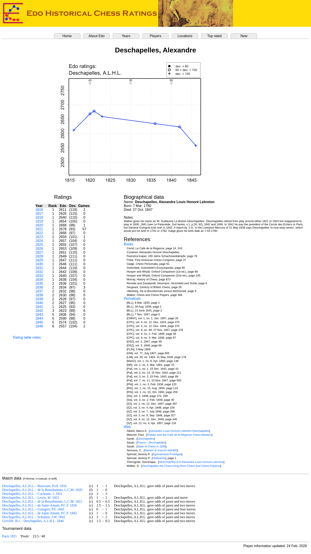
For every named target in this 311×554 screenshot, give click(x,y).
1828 (39, 256)
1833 (39, 276)
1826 (39, 248)
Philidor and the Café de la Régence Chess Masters (179, 434)
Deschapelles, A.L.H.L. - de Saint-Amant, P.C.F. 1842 (39, 513)
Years (126, 36)
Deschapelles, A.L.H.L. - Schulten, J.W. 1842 (33, 517)
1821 (39, 229)
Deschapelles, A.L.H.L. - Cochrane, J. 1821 (32, 494)
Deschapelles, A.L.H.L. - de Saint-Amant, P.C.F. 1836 (39, 505)
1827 (39, 252)
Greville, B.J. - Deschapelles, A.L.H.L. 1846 (33, 521)
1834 (39, 279)
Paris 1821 (9, 536)
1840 (39, 303)
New (243, 36)
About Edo (97, 36)
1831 (39, 268)
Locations (185, 36)
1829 (39, 260)
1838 (39, 295)
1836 (39, 287)
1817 (39, 213)
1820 (39, 225)
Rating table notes (27, 337)
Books (128, 244)
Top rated (214, 36)
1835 (39, 283)
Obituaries (158, 458)
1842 (39, 311)
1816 (39, 209)
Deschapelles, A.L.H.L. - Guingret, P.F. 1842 (33, 509)
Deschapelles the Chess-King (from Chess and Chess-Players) (181, 465)
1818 (39, 217)
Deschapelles (145, 438)
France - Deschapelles (151, 442)
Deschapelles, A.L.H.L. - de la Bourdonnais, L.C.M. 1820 (42, 490)
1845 (39, 322)
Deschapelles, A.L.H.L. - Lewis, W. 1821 (30, 497)
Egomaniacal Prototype (166, 454)
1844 (39, 318)
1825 (39, 244)
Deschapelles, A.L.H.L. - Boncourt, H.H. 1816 (34, 486)
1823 (39, 237)
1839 (39, 299)
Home (67, 36)
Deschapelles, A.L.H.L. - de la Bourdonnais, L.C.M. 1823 (42, 501)
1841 (39, 307)
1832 (39, 272)
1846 (39, 326)
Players (155, 36)
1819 (39, 221)
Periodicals (132, 298)
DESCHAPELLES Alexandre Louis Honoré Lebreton (191, 462)
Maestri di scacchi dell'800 (160, 450)
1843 (39, 314)
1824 (39, 241)
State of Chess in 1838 (151, 446)
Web (127, 427)
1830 (39, 264)
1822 (39, 233)
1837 (39, 291)
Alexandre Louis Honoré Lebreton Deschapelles (179, 430)
